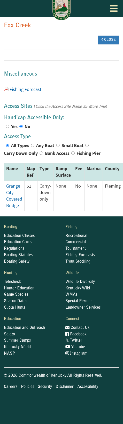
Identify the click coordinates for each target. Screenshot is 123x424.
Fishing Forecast (25, 89)
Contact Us (77, 328)
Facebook (76, 334)
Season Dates (15, 301)
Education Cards (18, 242)
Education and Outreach (24, 328)
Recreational (76, 236)
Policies (27, 387)
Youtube (75, 347)
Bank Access (57, 153)
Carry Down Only (21, 153)
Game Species (16, 295)
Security (45, 387)
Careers (10, 387)
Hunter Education (19, 288)
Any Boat (45, 145)
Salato (9, 334)
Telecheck (12, 282)
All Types (20, 145)
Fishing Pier (88, 153)
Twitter (73, 341)
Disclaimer (65, 387)
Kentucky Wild (77, 288)
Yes (14, 126)
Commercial (75, 242)
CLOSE (108, 40)
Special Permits (78, 301)
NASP (9, 354)
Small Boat (72, 145)
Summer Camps (17, 341)
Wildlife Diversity (80, 282)
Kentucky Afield (17, 347)
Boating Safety (16, 262)
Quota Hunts (14, 308)
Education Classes (19, 236)
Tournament (75, 249)
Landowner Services (83, 308)
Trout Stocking (77, 262)
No (27, 126)
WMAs (71, 295)
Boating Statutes (18, 255)
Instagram (76, 354)
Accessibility (87, 387)
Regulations (14, 249)
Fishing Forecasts (80, 255)
